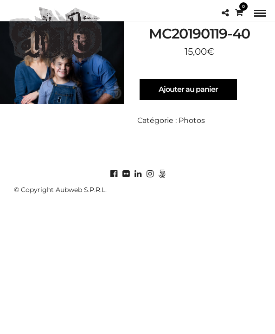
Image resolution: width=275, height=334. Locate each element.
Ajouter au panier (188, 89)
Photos (192, 120)
